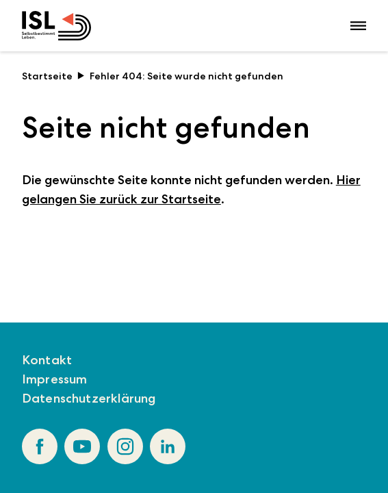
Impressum (55, 379)
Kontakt (47, 360)
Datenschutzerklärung (89, 398)
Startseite (53, 76)
